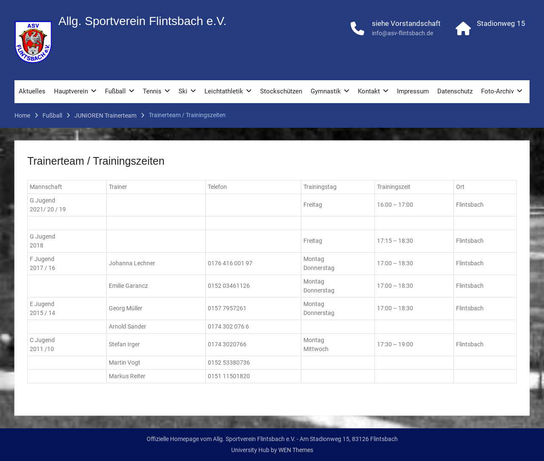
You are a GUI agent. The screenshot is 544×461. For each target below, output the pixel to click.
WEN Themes (295, 450)
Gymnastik (326, 92)
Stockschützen (281, 92)
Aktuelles (32, 92)
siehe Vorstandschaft (406, 24)
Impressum (413, 92)
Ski (182, 92)
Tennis (152, 92)
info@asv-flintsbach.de (402, 33)
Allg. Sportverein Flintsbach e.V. (142, 21)
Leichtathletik (223, 92)
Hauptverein (71, 92)
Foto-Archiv (497, 92)
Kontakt (369, 92)
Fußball (115, 92)
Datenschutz (455, 92)
